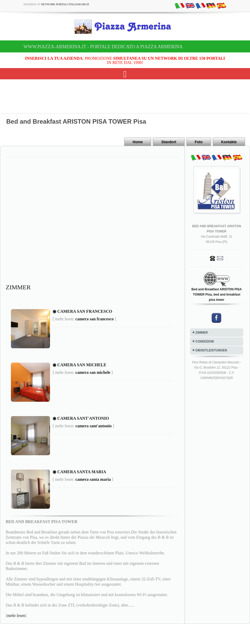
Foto (199, 142)
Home (138, 142)
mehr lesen (16, 615)
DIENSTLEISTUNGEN (211, 350)
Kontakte (229, 142)
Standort (168, 142)
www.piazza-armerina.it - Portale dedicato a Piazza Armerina (103, 46)
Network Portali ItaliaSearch (65, 4)
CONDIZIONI (205, 341)
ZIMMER (202, 332)
